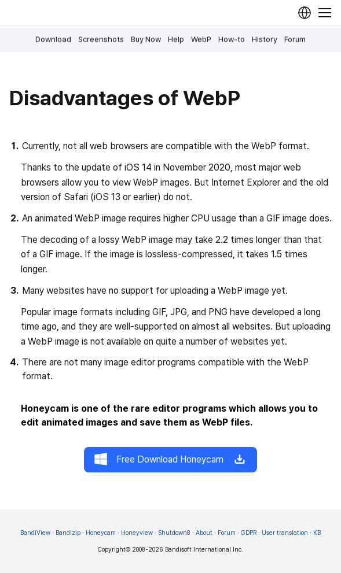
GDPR (248, 533)
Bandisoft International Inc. (204, 549)
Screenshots (101, 39)
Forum (295, 39)
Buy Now (146, 39)
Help (176, 39)
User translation (285, 533)
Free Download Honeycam (170, 460)
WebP (201, 39)
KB (317, 533)
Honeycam (101, 533)
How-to (231, 39)
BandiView (35, 533)
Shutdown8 (174, 533)
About (204, 533)
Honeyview (137, 533)
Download (53, 39)
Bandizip (68, 533)
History (264, 39)
